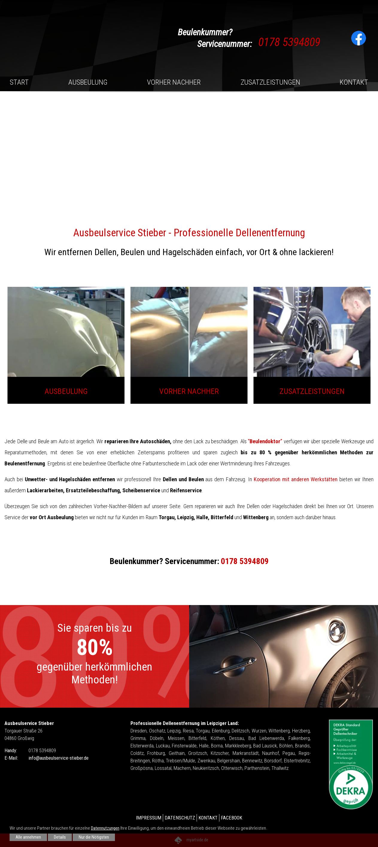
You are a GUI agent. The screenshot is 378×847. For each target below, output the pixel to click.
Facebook (231, 818)
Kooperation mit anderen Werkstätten (296, 479)
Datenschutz (180, 818)
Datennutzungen (105, 828)
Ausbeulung (87, 82)
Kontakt (354, 82)
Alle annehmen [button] (28, 837)
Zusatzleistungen (270, 82)
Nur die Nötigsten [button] (94, 837)
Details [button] (60, 837)
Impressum (148, 818)
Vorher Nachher (174, 82)
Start (19, 82)
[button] (367, 131)
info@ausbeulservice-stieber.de (58, 758)
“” (265, 441)
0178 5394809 (289, 42)
